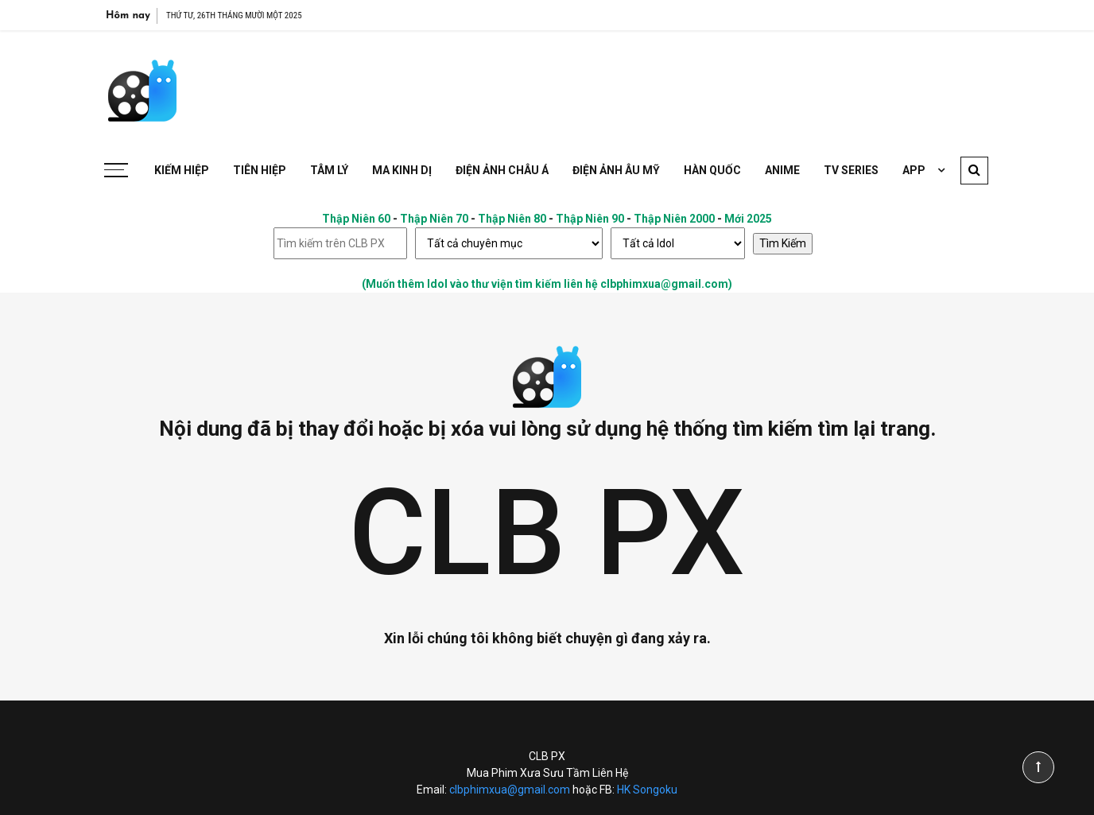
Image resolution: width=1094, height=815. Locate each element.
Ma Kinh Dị (402, 170)
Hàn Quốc (712, 170)
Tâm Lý (329, 170)
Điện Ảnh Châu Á (502, 170)
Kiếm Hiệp (181, 170)
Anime (782, 170)
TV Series (851, 170)
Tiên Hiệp (259, 170)
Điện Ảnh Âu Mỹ (616, 170)
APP (913, 170)
